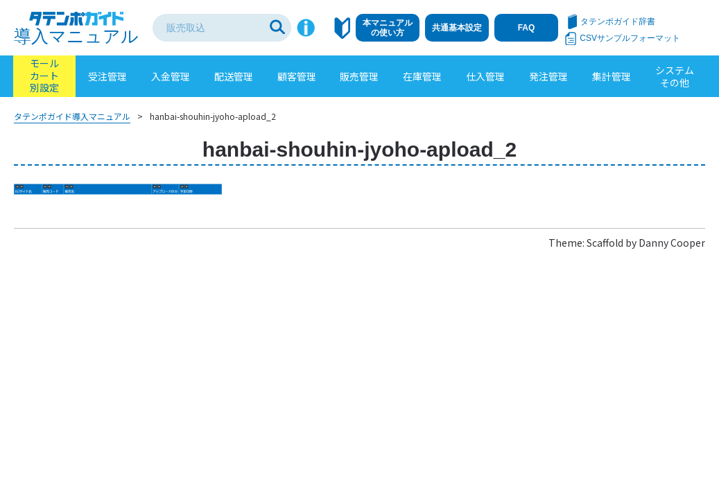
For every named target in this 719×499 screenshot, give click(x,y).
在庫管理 (422, 76)
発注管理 (548, 76)
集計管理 (611, 76)
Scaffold (605, 243)
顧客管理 (296, 76)
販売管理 (359, 76)
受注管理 (107, 76)
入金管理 (170, 76)
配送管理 (233, 76)
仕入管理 (485, 76)
